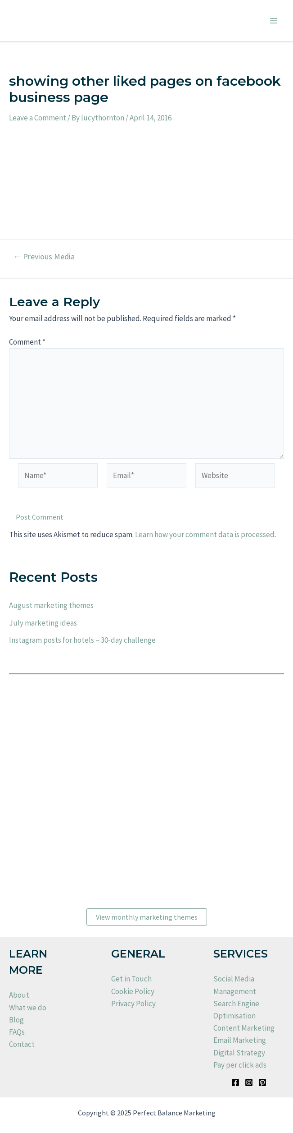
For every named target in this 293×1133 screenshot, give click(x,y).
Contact (22, 1044)
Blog (16, 1020)
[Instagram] (249, 1082)
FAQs (17, 1032)
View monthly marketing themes (147, 916)
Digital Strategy (239, 1053)
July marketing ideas (43, 623)
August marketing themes (51, 605)
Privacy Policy (133, 1004)
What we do (27, 1008)
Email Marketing (239, 1040)
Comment (27, 342)
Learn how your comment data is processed (205, 534)
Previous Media (44, 257)
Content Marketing (244, 1028)
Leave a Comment (37, 118)
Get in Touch (131, 979)
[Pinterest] (262, 1082)
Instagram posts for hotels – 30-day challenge (82, 640)
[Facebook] (235, 1082)
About (19, 995)
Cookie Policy (132, 991)
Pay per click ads (239, 1065)
